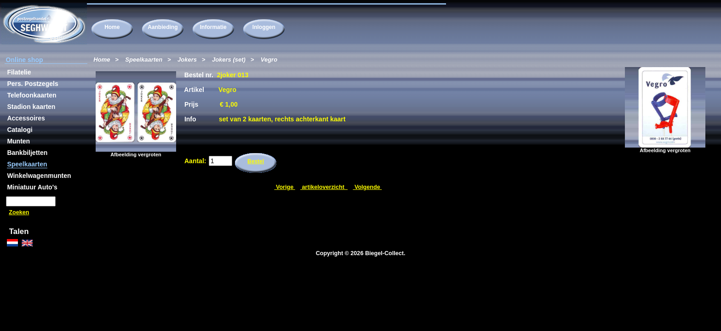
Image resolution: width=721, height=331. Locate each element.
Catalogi (19, 129)
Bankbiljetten (27, 152)
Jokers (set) (229, 59)
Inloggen (263, 27)
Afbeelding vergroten (665, 148)
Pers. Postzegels (32, 83)
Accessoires (26, 118)
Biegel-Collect (384, 253)
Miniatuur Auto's (32, 187)
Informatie (213, 27)
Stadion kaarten (31, 106)
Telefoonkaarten (31, 95)
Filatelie (19, 72)
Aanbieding (162, 27)
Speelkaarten (143, 59)
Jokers (187, 59)
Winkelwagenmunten (39, 175)
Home (112, 27)
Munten (18, 141)
